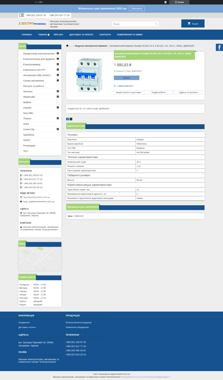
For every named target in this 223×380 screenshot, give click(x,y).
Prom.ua (126, 374)
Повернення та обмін (129, 34)
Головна (27, 34)
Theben (27, 118)
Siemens (27, 91)
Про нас (58, 34)
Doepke (27, 107)
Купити (126, 78)
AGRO (26, 140)
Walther (27, 102)
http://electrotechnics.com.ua (36, 197)
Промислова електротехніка (38, 53)
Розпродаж (29, 145)
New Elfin (28, 113)
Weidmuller (29, 96)
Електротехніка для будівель (39, 59)
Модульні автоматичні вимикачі (91, 46)
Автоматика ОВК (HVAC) (36, 75)
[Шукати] (156, 24)
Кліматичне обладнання (77, 327)
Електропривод (31, 64)
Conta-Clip (29, 129)
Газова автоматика (33, 80)
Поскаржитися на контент (133, 377)
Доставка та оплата (81, 34)
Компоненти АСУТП (34, 69)
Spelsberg (28, 134)
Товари (42, 34)
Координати (24, 322)
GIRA (26, 124)
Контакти (137, 8)
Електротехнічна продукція (78, 322)
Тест (25, 151)
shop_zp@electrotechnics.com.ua (38, 201)
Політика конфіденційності (158, 377)
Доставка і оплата (27, 327)
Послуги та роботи (33, 86)
